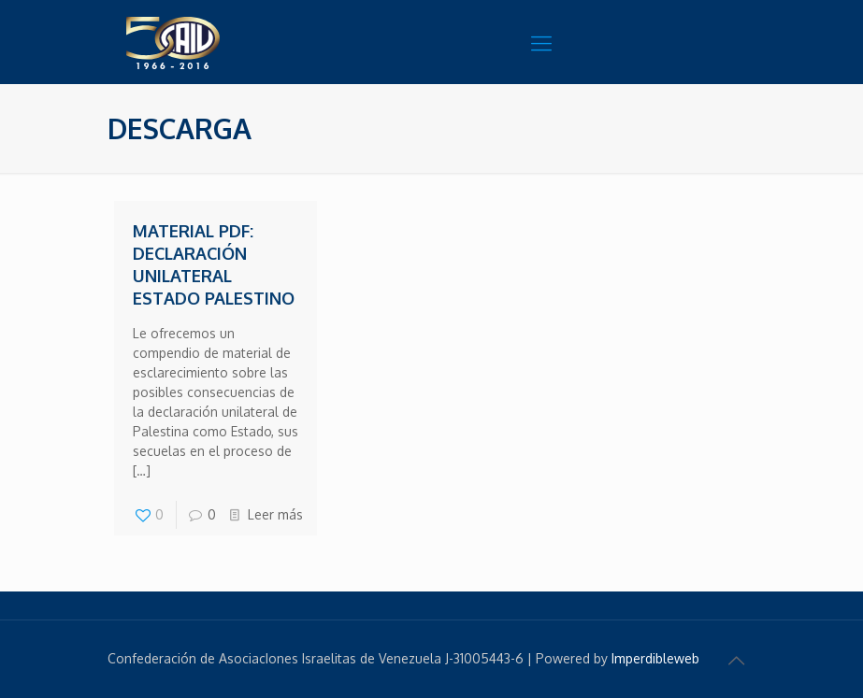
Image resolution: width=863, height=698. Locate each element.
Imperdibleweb (655, 658)
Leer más (275, 514)
